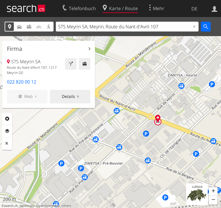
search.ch (11, 206)
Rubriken (7, 119)
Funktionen (7, 144)
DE (194, 8)
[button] (213, 191)
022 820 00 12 (21, 82)
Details (68, 96)
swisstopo (27, 206)
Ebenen (7, 131)
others (66, 206)
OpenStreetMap (48, 206)
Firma (14, 48)
